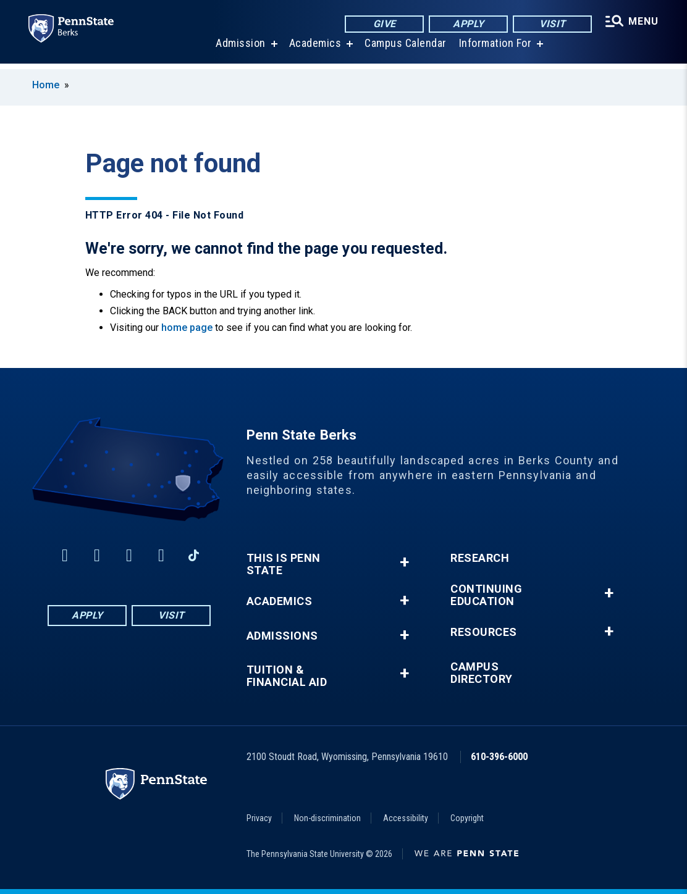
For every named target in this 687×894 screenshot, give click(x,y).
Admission (239, 49)
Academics (314, 49)
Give (382, 24)
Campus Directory (481, 673)
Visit (550, 24)
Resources (483, 632)
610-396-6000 (499, 756)
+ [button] (404, 562)
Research (479, 558)
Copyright (467, 818)
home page (187, 327)
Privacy (259, 818)
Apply (467, 24)
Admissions (282, 636)
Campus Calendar (404, 49)
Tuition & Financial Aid (287, 676)
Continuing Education (486, 595)
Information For (494, 49)
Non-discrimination (327, 818)
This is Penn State (284, 564)
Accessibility (405, 818)
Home (45, 85)
